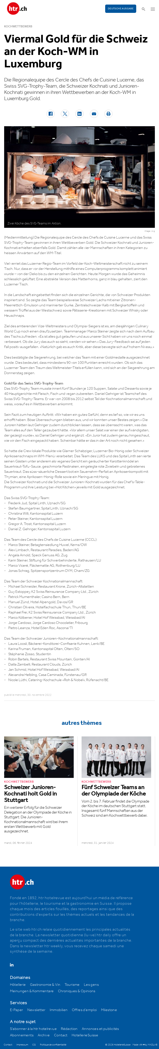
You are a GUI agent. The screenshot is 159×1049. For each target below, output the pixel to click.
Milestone (109, 1010)
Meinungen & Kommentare (32, 991)
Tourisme (72, 985)
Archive (44, 1035)
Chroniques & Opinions (76, 991)
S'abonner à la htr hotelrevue (33, 1029)
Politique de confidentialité (53, 1045)
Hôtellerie (18, 985)
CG (34, 1045)
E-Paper (16, 1010)
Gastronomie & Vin (45, 985)
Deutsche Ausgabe (121, 9)
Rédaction (69, 1029)
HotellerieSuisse (85, 1035)
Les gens (91, 985)
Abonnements (22, 1035)
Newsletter (36, 1010)
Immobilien (59, 1010)
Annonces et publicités (100, 1029)
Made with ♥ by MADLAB (144, 1045)
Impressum (22, 1045)
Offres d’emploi (84, 1010)
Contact (60, 1035)
